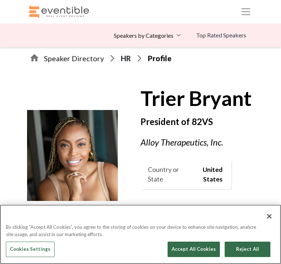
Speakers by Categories (143, 35)
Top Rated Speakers (221, 35)
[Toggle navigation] (246, 12)
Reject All (247, 249)
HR (126, 58)
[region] (140, 234)
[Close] (269, 216)
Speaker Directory (74, 58)
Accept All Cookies (194, 249)
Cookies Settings (30, 249)
